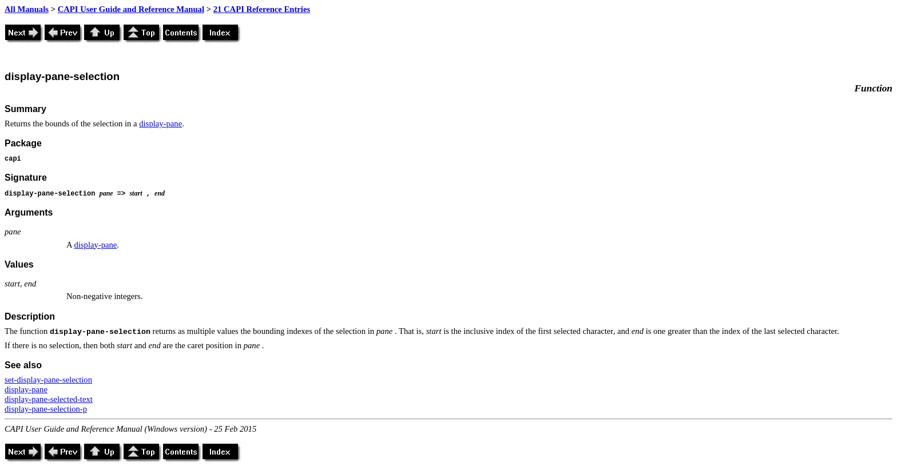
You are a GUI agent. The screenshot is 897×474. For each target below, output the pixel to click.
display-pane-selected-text (49, 399)
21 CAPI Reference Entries (261, 9)
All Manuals (27, 9)
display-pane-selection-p (46, 408)
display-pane (160, 123)
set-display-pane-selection (48, 379)
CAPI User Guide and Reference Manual (131, 9)
